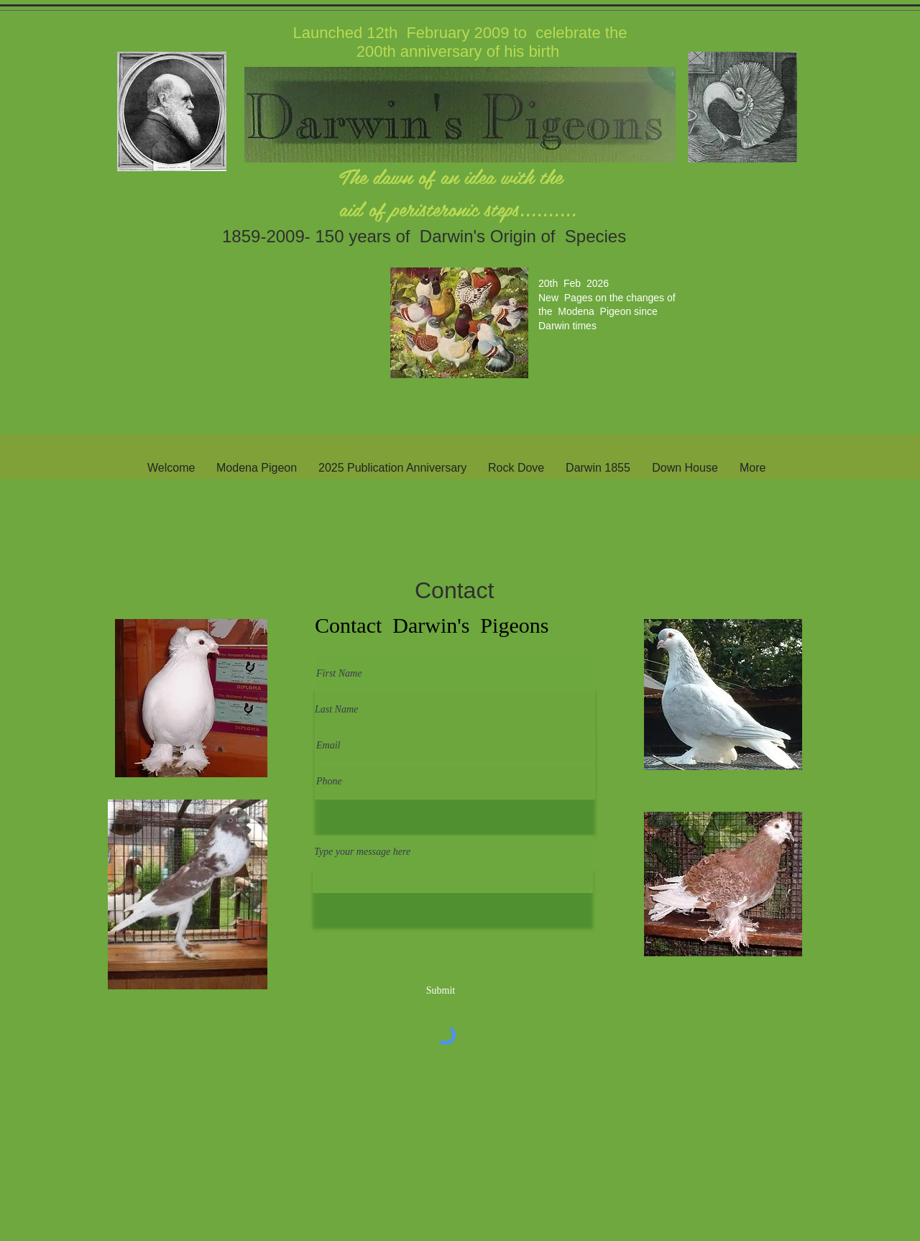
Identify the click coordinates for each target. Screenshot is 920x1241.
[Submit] (441, 990)
